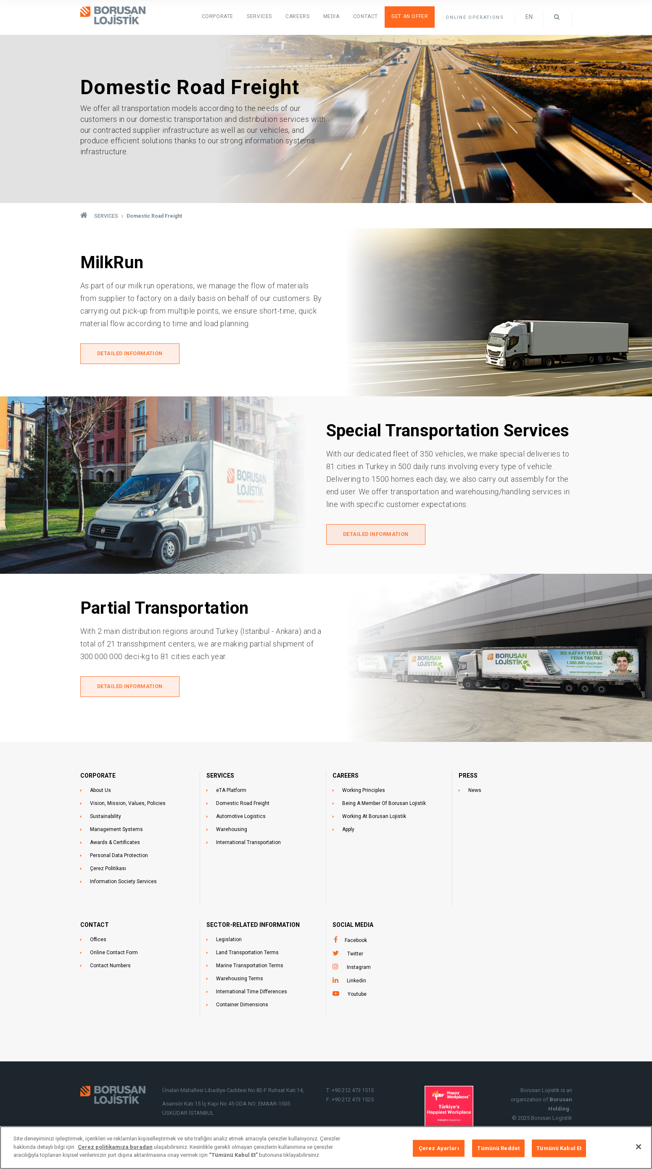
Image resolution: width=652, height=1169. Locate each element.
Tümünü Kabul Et (558, 1148)
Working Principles (363, 793)
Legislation (229, 942)
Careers (307, 16)
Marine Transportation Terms (249, 968)
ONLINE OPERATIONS (475, 17)
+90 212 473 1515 (353, 1093)
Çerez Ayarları (439, 1148)
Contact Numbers (110, 968)
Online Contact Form (114, 955)
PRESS (468, 778)
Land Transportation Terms (247, 955)
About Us (100, 793)
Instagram (359, 970)
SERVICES (272, 16)
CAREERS (346, 778)
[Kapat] (638, 1146)
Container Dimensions (242, 1008)
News (474, 793)
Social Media (353, 927)
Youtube (357, 997)
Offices (98, 942)
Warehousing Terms (239, 981)
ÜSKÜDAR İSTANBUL (188, 1116)
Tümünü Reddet (498, 1148)
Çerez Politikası (108, 871)
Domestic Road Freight (242, 806)
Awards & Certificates (115, 845)
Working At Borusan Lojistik (374, 819)
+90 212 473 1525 (353, 1102)
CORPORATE (98, 778)
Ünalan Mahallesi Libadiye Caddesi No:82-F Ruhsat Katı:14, (233, 1093)
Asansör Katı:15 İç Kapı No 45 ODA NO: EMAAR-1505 (226, 1106)
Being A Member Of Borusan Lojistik (384, 806)
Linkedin (356, 984)
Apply (348, 832)
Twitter (355, 957)
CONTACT (94, 927)
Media (338, 16)
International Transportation (248, 845)
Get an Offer (411, 16)
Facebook (356, 943)
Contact (370, 16)
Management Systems (116, 832)
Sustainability (105, 819)
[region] (326, 1147)
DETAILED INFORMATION (131, 355)
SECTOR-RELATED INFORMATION (253, 927)
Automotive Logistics (241, 819)
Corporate (233, 16)
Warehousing (231, 832)
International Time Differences (251, 994)
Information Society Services (123, 884)
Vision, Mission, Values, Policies (128, 806)
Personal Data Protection (119, 858)
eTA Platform (231, 793)
